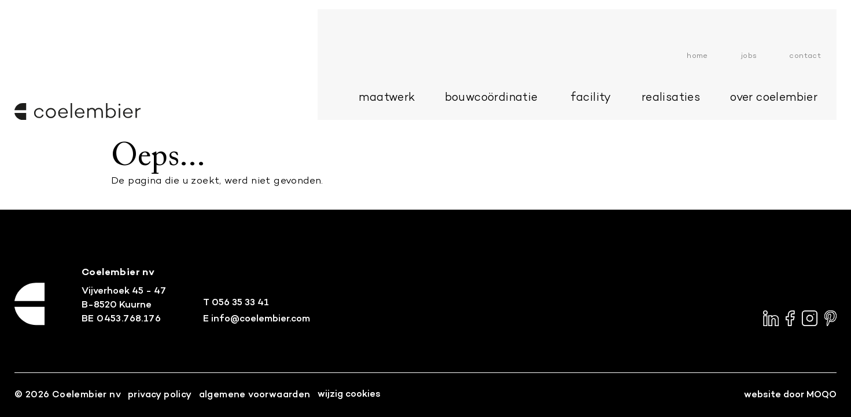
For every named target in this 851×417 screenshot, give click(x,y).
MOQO (821, 395)
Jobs (763, 15)
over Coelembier (787, 57)
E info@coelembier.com (256, 319)
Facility (604, 57)
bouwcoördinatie (504, 57)
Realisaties (684, 57)
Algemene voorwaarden (255, 395)
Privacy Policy (160, 395)
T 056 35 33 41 (236, 303)
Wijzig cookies (349, 394)
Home (711, 15)
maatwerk (401, 57)
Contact (819, 15)
